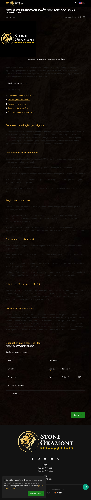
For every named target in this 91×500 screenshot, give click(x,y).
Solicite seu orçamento (16, 83)
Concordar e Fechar (36, 493)
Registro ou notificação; (17, 104)
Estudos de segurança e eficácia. (20, 112)
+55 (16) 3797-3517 (45, 468)
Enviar (78, 415)
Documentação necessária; (18, 108)
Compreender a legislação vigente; (21, 95)
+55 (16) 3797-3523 (45, 471)
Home (7, 17)
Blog (13, 17)
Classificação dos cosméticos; (19, 100)
